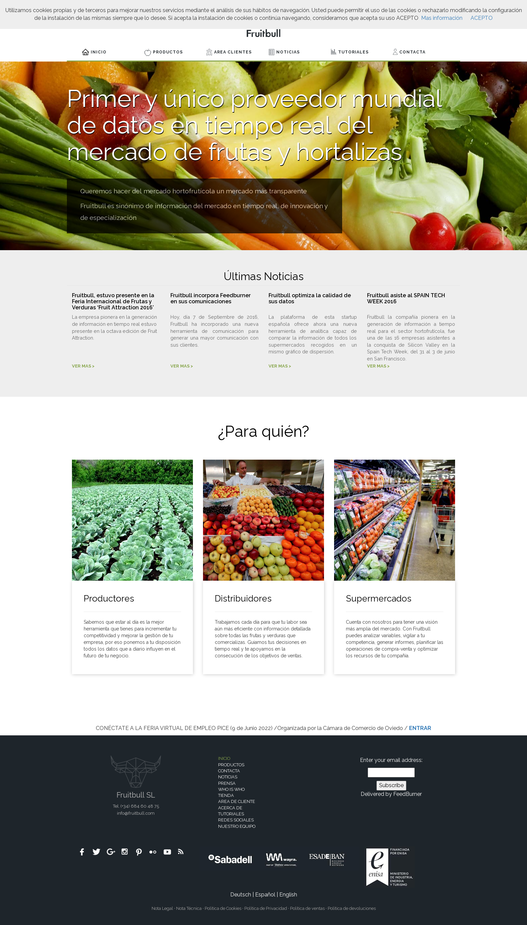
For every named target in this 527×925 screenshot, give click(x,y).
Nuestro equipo (236, 826)
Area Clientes (229, 52)
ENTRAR (420, 728)
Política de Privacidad (265, 908)
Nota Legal (162, 908)
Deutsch (240, 894)
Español (265, 894)
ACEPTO (482, 18)
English (288, 894)
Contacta (409, 52)
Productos (163, 52)
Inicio (94, 52)
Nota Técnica (189, 908)
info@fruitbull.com (136, 813)
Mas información (441, 18)
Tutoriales (350, 51)
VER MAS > (83, 366)
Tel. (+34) (136, 806)
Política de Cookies (223, 908)
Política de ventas (307, 908)
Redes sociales (236, 819)
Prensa (227, 783)
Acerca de (230, 807)
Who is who (231, 789)
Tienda (226, 795)
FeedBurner (407, 794)
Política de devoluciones (352, 908)
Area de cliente (236, 801)
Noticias (284, 52)
